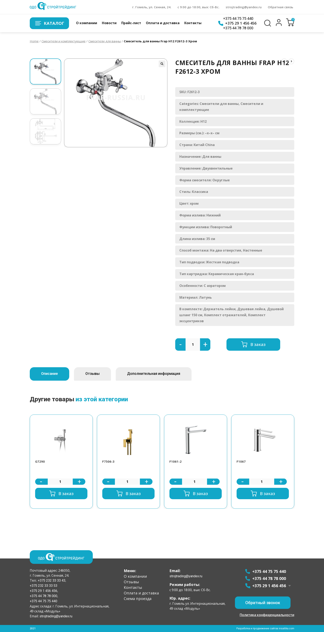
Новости (109, 23)
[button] (279, 25)
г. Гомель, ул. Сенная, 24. (151, 7)
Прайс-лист (131, 23)
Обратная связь (280, 7)
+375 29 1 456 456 (237, 23)
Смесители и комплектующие (64, 41)
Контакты (192, 23)
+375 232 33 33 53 (43, 586)
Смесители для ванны (104, 41)
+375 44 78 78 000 (238, 28)
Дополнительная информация (160, 374)
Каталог (49, 23)
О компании (86, 23)
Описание (50, 374)
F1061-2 (175, 461)
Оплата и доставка (163, 23)
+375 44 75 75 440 (238, 18)
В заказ (258, 344)
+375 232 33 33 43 (51, 580)
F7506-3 (108, 461)
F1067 (241, 461)
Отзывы (96, 374)
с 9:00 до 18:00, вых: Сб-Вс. (198, 7)
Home (34, 41)
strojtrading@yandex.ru (244, 7)
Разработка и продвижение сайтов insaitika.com (265, 628)
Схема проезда (137, 598)
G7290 (40, 461)
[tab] (51, 373)
